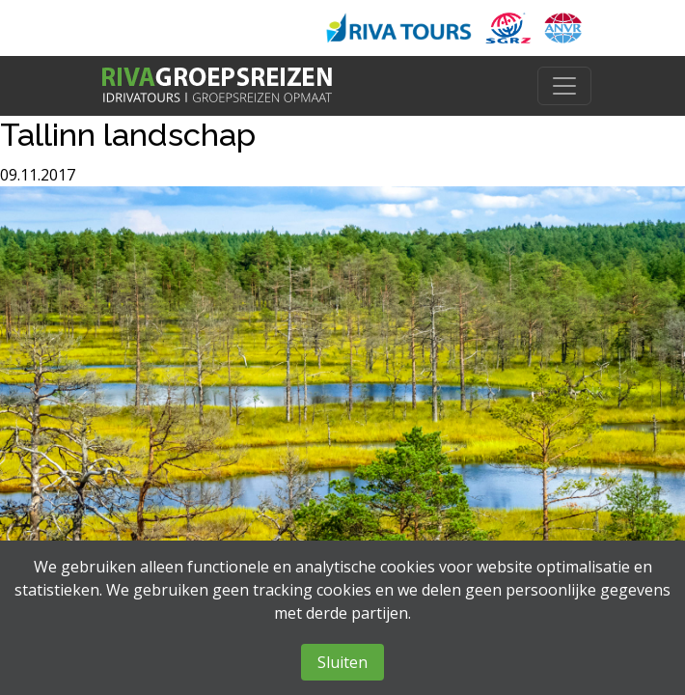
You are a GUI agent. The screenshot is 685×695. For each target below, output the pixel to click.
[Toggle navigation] (564, 86)
